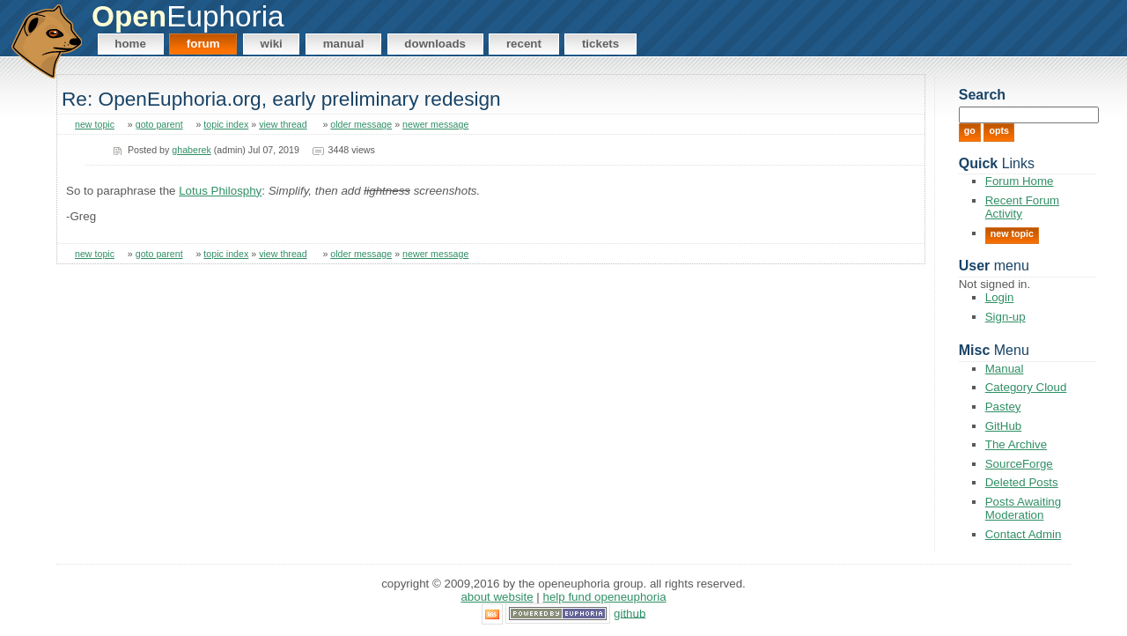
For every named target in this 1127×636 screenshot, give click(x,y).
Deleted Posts (1021, 482)
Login (999, 297)
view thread (283, 124)
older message (361, 124)
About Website (496, 596)
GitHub (1003, 426)
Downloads (435, 43)
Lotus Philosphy (220, 190)
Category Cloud (1026, 387)
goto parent (159, 124)
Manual (344, 43)
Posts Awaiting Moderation (1023, 508)
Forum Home (1019, 181)
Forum (203, 43)
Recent (523, 43)
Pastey (1003, 406)
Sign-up (1005, 316)
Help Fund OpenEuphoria (605, 596)
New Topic (1012, 233)
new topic (94, 124)
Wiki (272, 43)
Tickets (600, 43)
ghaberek (191, 149)
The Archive (1016, 444)
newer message (435, 124)
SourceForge (1019, 463)
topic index (225, 124)
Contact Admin (1023, 534)
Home (130, 43)
